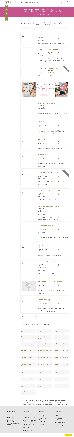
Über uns (57, 415)
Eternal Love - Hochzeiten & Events (48, 173)
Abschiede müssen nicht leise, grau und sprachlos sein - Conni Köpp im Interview (30, 426)
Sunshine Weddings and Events (47, 262)
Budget (25, 28)
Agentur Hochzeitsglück (45, 300)
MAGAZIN (22, 2)
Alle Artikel (57, 419)
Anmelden (63, 2)
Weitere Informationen (38, 435)
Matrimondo (41, 139)
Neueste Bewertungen (60, 422)
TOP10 (26, 2)
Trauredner (41, 415)
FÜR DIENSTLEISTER (32, 2)
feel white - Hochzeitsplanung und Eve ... (50, 191)
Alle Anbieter (57, 421)
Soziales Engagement (59, 416)
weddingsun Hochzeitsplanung (47, 103)
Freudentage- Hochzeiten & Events (48, 206)
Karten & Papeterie (43, 426)
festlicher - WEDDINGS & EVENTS (48, 50)
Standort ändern (24, 19)
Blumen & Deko (42, 419)
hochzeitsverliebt (43, 121)
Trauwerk (41, 245)
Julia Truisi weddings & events (47, 35)
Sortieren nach (63, 28)
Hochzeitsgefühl (43, 155)
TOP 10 (56, 427)
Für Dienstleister (58, 418)
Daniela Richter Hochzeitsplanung (48, 68)
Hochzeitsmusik (42, 418)
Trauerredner (42, 424)
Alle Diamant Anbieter (59, 425)
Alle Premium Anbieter (60, 424)
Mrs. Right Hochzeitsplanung (46, 226)
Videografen (41, 422)
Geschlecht (50, 28)
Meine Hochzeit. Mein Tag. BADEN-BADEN (50, 281)
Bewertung (38, 28)
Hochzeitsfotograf (43, 416)
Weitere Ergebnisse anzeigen (30, 317)
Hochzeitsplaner (42, 421)
